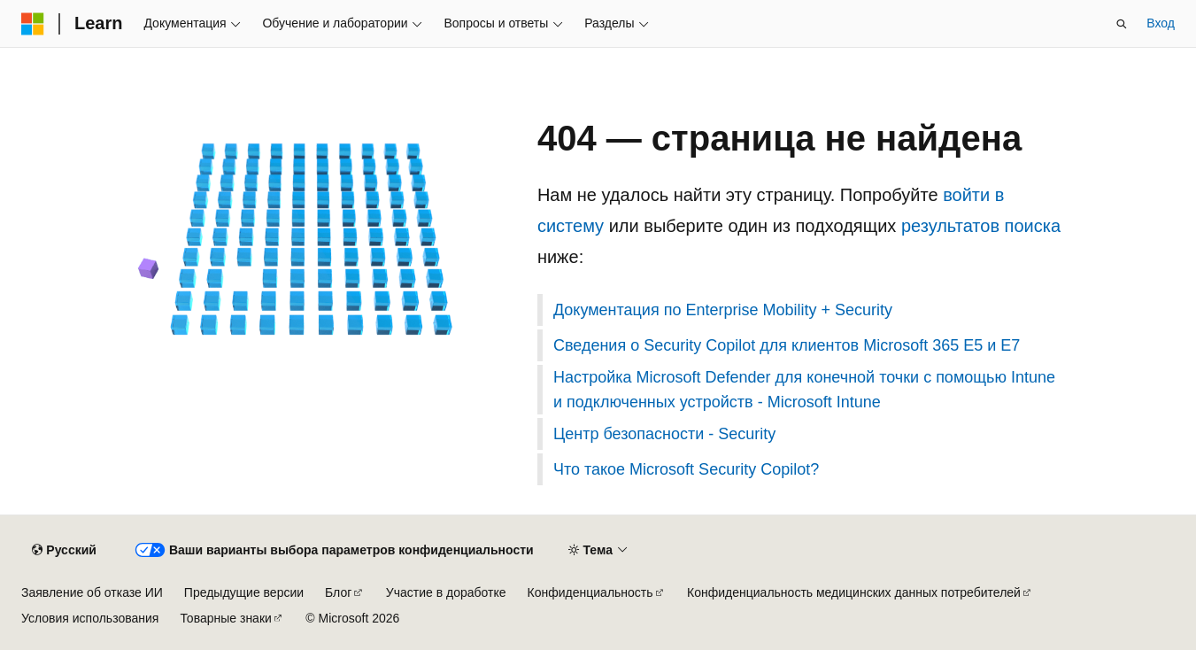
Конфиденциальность (590, 592)
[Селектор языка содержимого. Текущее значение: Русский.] (63, 551)
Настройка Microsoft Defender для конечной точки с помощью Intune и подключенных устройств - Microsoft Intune (804, 389)
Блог (338, 592)
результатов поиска (981, 226)
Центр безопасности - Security (664, 434)
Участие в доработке (446, 592)
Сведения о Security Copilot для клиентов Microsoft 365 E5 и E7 (786, 345)
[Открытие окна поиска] (1121, 24)
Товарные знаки (225, 618)
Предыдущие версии (244, 592)
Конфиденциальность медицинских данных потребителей (854, 592)
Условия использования (89, 618)
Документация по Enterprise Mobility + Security (722, 310)
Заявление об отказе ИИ (92, 592)
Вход (1160, 23)
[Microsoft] (32, 23)
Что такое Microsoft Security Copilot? (686, 469)
